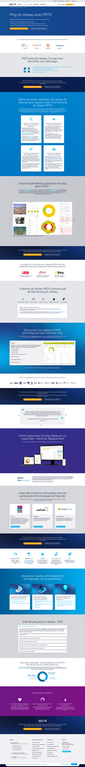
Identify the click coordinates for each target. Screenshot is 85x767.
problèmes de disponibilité (27, 133)
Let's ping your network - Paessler (18, 601)
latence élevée (31, 136)
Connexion (67, 1)
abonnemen (72, 560)
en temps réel (27, 190)
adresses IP (28, 132)
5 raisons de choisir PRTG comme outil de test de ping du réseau (45, 70)
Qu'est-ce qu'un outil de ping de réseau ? (28, 626)
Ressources (36, 4)
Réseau (21, 7)
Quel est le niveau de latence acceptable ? (28, 641)
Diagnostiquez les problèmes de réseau (26, 189)
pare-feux (61, 311)
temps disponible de (56, 189)
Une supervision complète (23, 300)
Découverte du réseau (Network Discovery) (65, 601)
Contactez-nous (61, 1)
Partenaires (43, 4)
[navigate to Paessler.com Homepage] (13, 4)
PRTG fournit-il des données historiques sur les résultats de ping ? (33, 644)
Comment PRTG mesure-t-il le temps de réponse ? (30, 638)
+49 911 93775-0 (65, 749)
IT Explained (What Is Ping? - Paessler (19, 599)
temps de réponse (54, 111)
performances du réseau (55, 159)
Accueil (11, 7)
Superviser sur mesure (43, 300)
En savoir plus (15, 526)
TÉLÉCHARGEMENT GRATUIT (19, 28)
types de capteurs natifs (35, 336)
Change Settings (64, 764)
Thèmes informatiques (15, 7)
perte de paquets (52, 190)
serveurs (51, 311)
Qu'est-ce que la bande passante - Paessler (20, 603)
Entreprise (55, 1)
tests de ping (64, 192)
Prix (31, 4)
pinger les (24, 132)
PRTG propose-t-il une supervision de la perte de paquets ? (31, 648)
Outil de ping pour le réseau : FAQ (39, 72)
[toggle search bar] (74, 4)
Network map (37, 606)
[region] (42, 764)
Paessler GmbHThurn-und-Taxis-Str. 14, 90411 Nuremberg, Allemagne (68, 743)
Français (73, 1)
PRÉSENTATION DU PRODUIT (39, 28)
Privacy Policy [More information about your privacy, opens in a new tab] (44, 764)
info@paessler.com (66, 746)
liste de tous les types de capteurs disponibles (51, 367)
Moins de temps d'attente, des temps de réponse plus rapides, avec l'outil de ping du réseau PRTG (52, 66)
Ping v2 (16, 345)
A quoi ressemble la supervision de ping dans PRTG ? (43, 68)
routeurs (56, 311)
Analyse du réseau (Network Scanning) (64, 602)
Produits (20, 4)
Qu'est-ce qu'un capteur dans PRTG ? (27, 651)
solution (58, 109)
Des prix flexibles (63, 300)
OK (74, 764)
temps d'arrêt (28, 137)
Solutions (25, 4)
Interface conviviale (33, 300)
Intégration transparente (54, 300)
